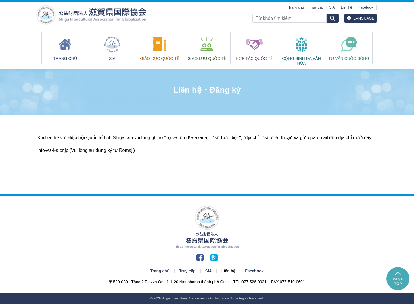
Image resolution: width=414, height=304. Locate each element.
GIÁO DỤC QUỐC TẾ (159, 58)
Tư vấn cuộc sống (348, 58)
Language (360, 18)
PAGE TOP (397, 278)
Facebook (365, 7)
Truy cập (316, 7)
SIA (332, 7)
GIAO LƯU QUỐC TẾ (206, 58)
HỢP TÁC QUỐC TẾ (254, 58)
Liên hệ (346, 7)
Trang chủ (296, 7)
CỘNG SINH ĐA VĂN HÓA (301, 60)
